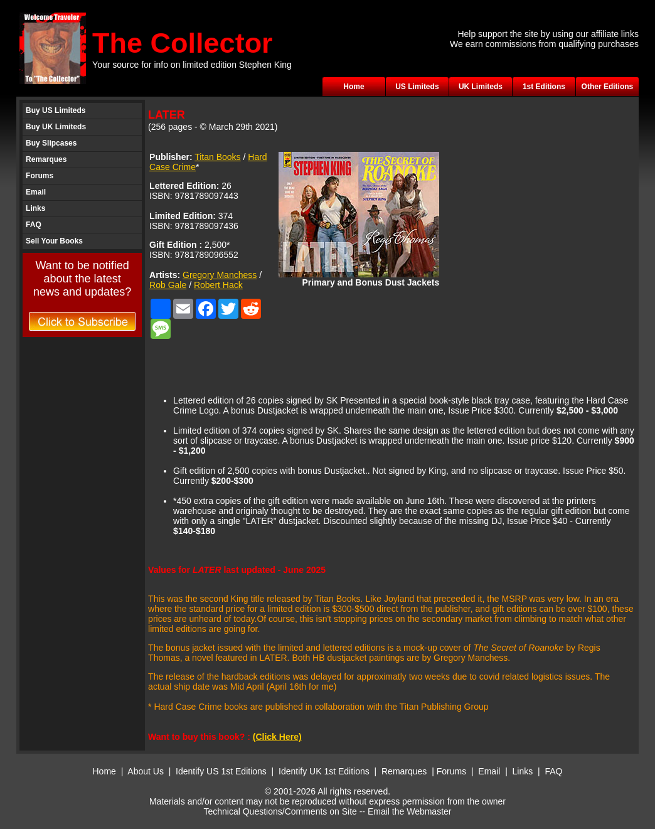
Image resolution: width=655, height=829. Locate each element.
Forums (39, 175)
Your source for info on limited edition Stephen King (192, 65)
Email (36, 192)
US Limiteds (417, 86)
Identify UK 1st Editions (325, 771)
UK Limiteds (481, 86)
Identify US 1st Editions (221, 771)
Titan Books (217, 157)
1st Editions (544, 86)
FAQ (33, 224)
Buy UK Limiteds (56, 126)
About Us (145, 771)
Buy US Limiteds (55, 110)
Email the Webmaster (410, 811)
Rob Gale (167, 285)
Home (353, 86)
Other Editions (608, 86)
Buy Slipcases (51, 143)
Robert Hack (218, 285)
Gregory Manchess (220, 275)
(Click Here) (277, 737)
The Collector (182, 43)
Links (35, 208)
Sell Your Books (54, 241)
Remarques (46, 159)
